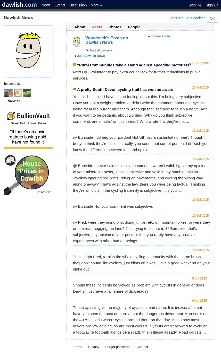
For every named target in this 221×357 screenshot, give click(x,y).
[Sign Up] (211, 5)
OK (212, 18)
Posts (97, 27)
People (134, 27)
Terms (77, 347)
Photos (115, 27)
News (46, 5)
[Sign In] (194, 5)
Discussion (78, 5)
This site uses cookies (188, 18)
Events (60, 5)
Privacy (93, 347)
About (79, 27)
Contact (142, 347)
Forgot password (117, 347)
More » (96, 5)
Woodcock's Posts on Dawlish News (106, 40)
